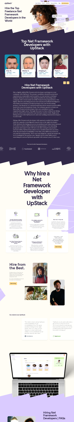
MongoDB (30, 72)
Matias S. (25, 71)
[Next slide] (68, 82)
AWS (62, 72)
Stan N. (9, 71)
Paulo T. (58, 71)
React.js (46, 72)
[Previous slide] (64, 82)
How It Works (38, 3)
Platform (47, 3)
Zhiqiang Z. (43, 71)
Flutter (14, 72)
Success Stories (54, 3)
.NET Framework (9, 72)
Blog (59, 3)
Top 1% (43, 3)
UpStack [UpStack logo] (8, 3)
